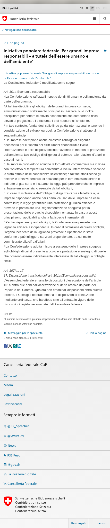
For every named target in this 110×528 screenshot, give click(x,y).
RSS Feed (13, 455)
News (12, 445)
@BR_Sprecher (18, 426)
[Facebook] (6, 345)
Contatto (10, 375)
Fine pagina (15, 43)
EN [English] (105, 8)
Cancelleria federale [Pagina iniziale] (24, 19)
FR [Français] (87, 8)
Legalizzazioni (14, 394)
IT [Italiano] (92, 8)
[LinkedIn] (19, 345)
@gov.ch (14, 464)
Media (8, 385)
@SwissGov (15, 436)
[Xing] (15, 345)
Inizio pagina (97, 333)
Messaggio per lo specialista (24, 333)
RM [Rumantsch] (98, 8)
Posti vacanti (13, 404)
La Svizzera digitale (22, 474)
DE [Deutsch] (81, 8)
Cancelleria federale (22, 484)
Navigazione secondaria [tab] (21, 29)
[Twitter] (10, 345)
